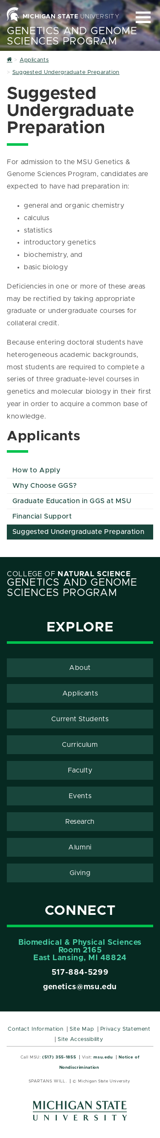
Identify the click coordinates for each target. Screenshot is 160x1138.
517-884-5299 (80, 972)
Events (80, 796)
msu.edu (103, 1057)
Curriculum (80, 744)
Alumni (80, 847)
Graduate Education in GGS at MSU (71, 501)
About (80, 667)
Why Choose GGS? (44, 485)
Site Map (82, 1029)
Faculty (80, 770)
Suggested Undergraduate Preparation (78, 531)
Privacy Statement (125, 1029)
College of (69, 574)
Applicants (80, 693)
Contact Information (35, 1029)
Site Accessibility (80, 1039)
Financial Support (42, 516)
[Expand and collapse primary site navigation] (143, 17)
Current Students (79, 719)
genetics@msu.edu (80, 987)
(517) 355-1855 (59, 1057)
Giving (80, 873)
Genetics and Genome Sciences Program (72, 36)
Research (80, 821)
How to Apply (36, 470)
